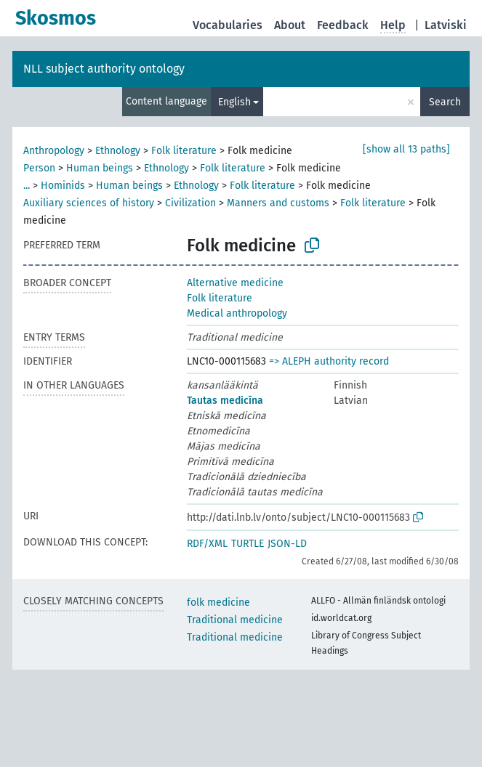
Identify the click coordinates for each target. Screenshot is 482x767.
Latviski (446, 25)
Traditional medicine (235, 620)
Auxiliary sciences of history (88, 203)
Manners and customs (278, 203)
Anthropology (53, 151)
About (289, 25)
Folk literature (184, 151)
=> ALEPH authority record (329, 361)
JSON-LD (287, 543)
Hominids (63, 185)
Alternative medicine (235, 283)
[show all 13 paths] (406, 149)
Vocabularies (227, 25)
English (234, 102)
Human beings (99, 168)
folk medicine (218, 602)
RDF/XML (207, 543)
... (26, 185)
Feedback (343, 25)
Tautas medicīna (225, 400)
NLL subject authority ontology (104, 69)
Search (445, 102)
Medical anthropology (237, 313)
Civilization (190, 203)
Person (39, 168)
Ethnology (117, 151)
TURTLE (247, 543)
